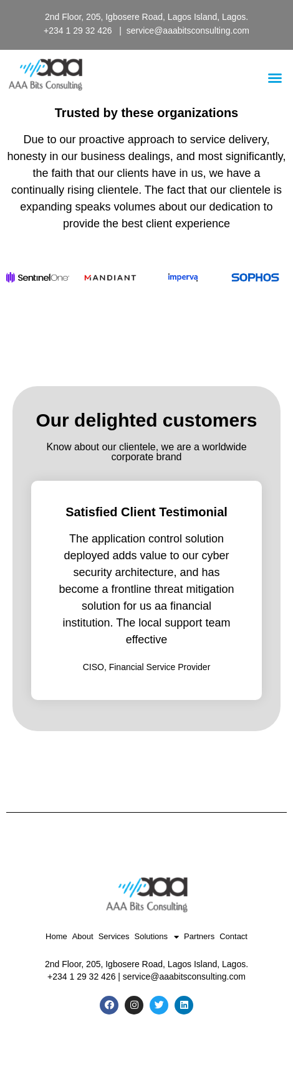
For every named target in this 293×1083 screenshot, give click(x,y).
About (83, 936)
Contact (233, 936)
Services (114, 936)
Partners (199, 936)
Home (56, 936)
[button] (275, 78)
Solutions (157, 936)
